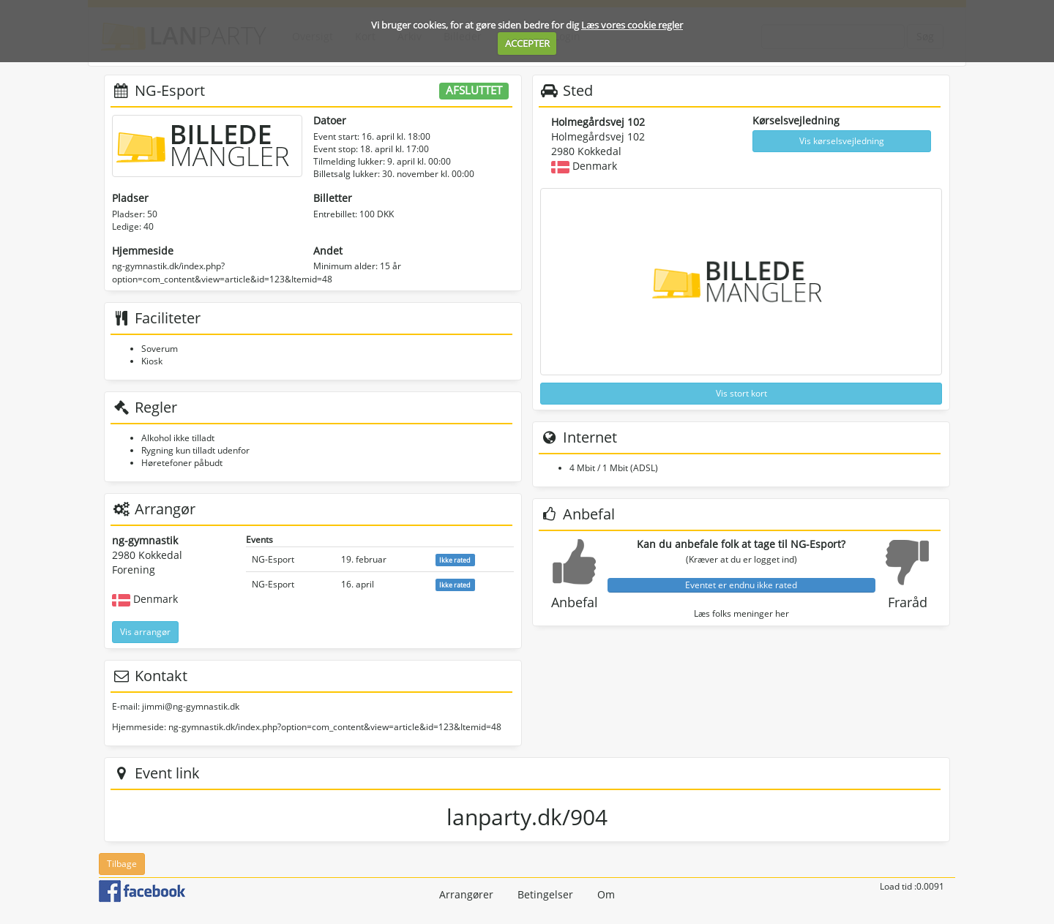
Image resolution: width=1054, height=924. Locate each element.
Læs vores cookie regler (632, 24)
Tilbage (122, 863)
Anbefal (574, 602)
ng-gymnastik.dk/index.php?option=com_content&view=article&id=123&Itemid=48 (222, 272)
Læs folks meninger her (741, 613)
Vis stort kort (741, 393)
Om (606, 894)
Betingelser (545, 894)
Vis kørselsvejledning (841, 141)
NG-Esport (273, 559)
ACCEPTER (527, 43)
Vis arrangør (145, 632)
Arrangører (466, 894)
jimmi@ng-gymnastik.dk (190, 706)
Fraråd (907, 602)
